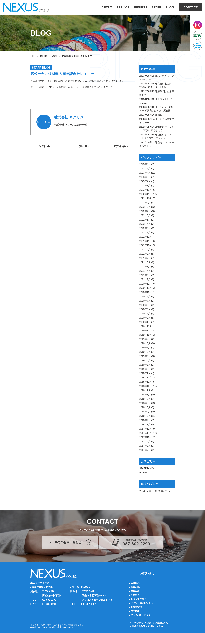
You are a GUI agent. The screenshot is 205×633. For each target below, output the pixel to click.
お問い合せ (147, 573)
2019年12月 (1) (147, 326)
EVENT (143, 472)
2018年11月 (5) (147, 382)
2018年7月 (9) (146, 399)
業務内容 (135, 587)
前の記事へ (46, 146)
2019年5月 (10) (147, 356)
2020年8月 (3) (146, 296)
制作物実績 (136, 607)
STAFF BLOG (146, 468)
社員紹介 (135, 595)
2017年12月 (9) (147, 428)
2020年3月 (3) (146, 313)
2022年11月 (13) (148, 194)
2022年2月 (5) (146, 232)
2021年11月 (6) (147, 241)
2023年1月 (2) (146, 185)
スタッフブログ (139, 599)
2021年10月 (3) (147, 245)
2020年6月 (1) (146, 305)
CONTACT (191, 7)
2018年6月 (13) (147, 403)
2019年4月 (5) (146, 360)
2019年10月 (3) (147, 335)
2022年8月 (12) (147, 207)
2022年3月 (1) (146, 228)
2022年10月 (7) (147, 198)
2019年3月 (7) (146, 365)
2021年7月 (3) (146, 258)
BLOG (43, 56)
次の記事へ (120, 146)
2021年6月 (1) (146, 262)
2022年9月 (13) (147, 202)
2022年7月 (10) (147, 211)
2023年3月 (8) (146, 177)
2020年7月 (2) (146, 301)
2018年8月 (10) (147, 394)
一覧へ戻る (83, 146)
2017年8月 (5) (146, 446)
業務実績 (135, 591)
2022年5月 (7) (146, 219)
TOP (32, 56)
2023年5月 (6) (146, 168)
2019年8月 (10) (147, 343)
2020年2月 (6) (146, 318)
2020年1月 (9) (146, 322)
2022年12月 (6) (147, 190)
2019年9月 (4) (146, 339)
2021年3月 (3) (146, 275)
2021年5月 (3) (146, 266)
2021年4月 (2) (146, 271)
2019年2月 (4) (146, 369)
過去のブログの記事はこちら (154, 491)
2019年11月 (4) (147, 330)
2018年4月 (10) (147, 411)
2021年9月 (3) (146, 249)
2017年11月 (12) (148, 433)
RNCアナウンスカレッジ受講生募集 (151, 622)
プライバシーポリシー (142, 615)
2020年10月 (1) (147, 292)
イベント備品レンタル (142, 603)
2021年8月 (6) (146, 254)
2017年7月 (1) (146, 450)
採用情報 (135, 611)
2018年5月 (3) (146, 407)
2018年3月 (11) (147, 416)
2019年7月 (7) (146, 347)
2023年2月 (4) (146, 181)
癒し (159, 115)
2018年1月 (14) (147, 424)
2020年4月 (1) (146, 309)
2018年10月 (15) (148, 386)
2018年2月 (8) (146, 420)
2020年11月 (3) (147, 288)
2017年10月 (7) (147, 437)
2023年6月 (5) (146, 164)
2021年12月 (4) (147, 237)
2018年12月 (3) (147, 377)
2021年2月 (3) (146, 279)
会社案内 (135, 583)
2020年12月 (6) (147, 283)
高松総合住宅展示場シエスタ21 (148, 626)
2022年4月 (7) (146, 224)
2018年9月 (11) (147, 390)
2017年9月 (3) (146, 441)
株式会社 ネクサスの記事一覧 (71, 125)
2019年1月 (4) (146, 373)
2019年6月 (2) (146, 352)
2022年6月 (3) (146, 215)
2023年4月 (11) (147, 173)
